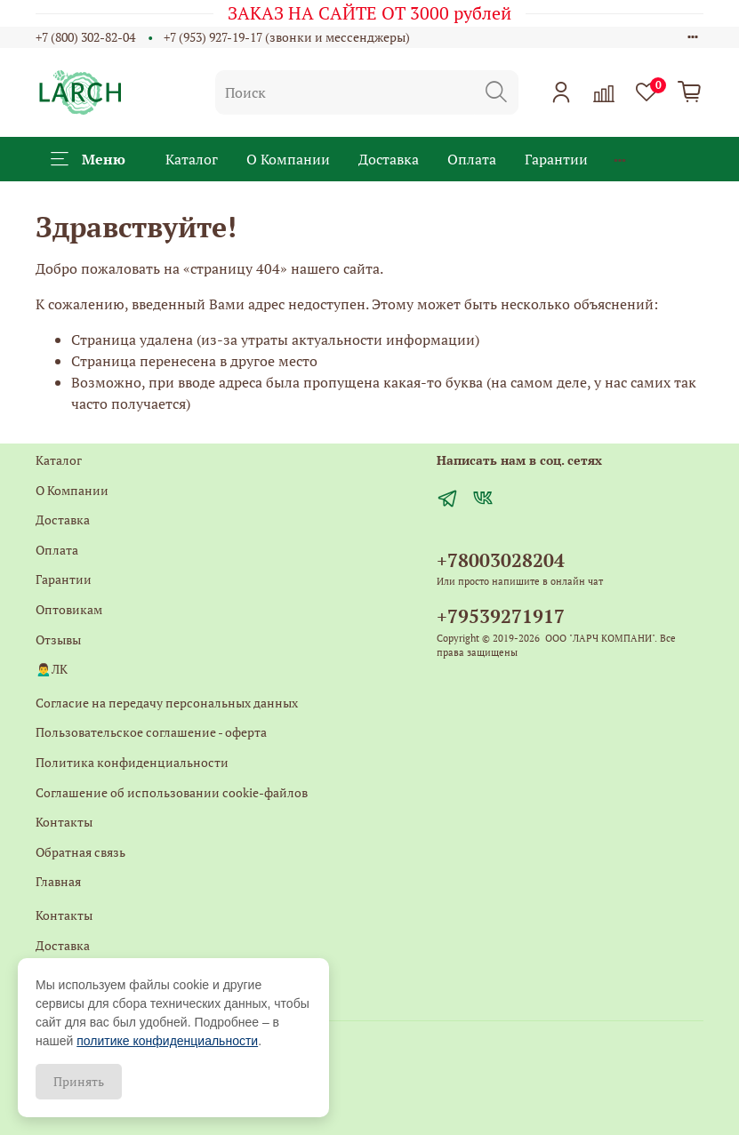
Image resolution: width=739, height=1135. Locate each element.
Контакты (64, 821)
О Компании (288, 159)
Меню (88, 159)
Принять (78, 1081)
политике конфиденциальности (167, 1041)
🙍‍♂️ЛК (52, 668)
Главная (58, 881)
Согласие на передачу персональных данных (167, 702)
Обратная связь (80, 851)
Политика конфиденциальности (132, 762)
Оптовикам (69, 609)
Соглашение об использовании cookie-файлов (172, 792)
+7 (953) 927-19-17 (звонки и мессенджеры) (287, 36)
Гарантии (556, 159)
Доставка (388, 159)
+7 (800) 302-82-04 (85, 36)
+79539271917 (501, 615)
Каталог (191, 159)
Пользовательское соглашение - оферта (151, 731)
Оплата (471, 159)
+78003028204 (501, 560)
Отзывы (58, 639)
